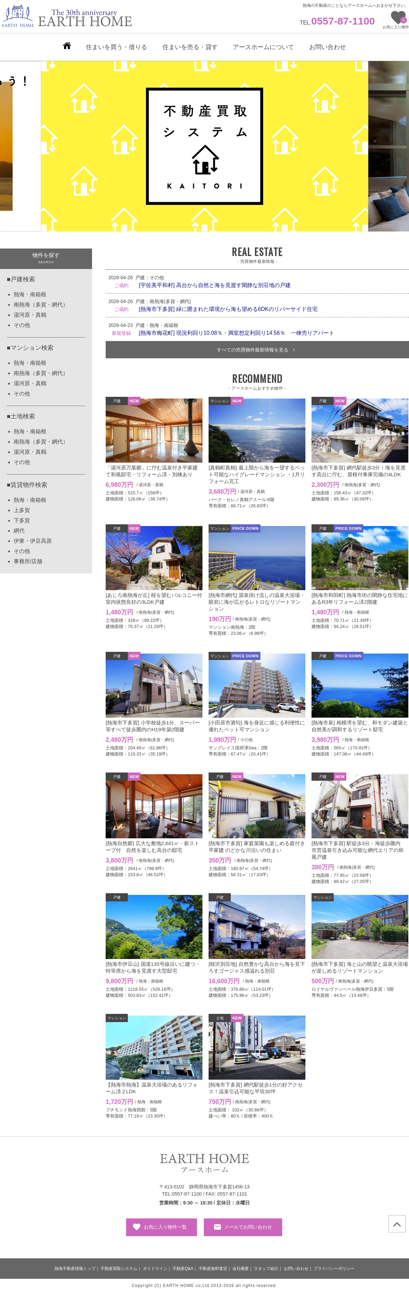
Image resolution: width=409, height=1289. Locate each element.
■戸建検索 (21, 275)
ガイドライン (155, 1265)
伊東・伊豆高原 (33, 537)
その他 (22, 322)
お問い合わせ (296, 1265)
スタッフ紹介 (266, 1265)
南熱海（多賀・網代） (41, 301)
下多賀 (22, 517)
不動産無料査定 (213, 1265)
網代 (19, 527)
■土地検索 (21, 412)
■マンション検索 (30, 344)
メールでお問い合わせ (248, 1223)
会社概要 (240, 1265)
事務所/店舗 (28, 558)
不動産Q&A (182, 1265)
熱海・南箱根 (30, 291)
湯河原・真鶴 (30, 311)
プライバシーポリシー (334, 1265)
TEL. (337, 23)
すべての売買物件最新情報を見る (256, 346)
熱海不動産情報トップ (75, 1265)
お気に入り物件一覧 (165, 1223)
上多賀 (22, 507)
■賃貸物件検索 (27, 481)
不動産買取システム (119, 1265)
